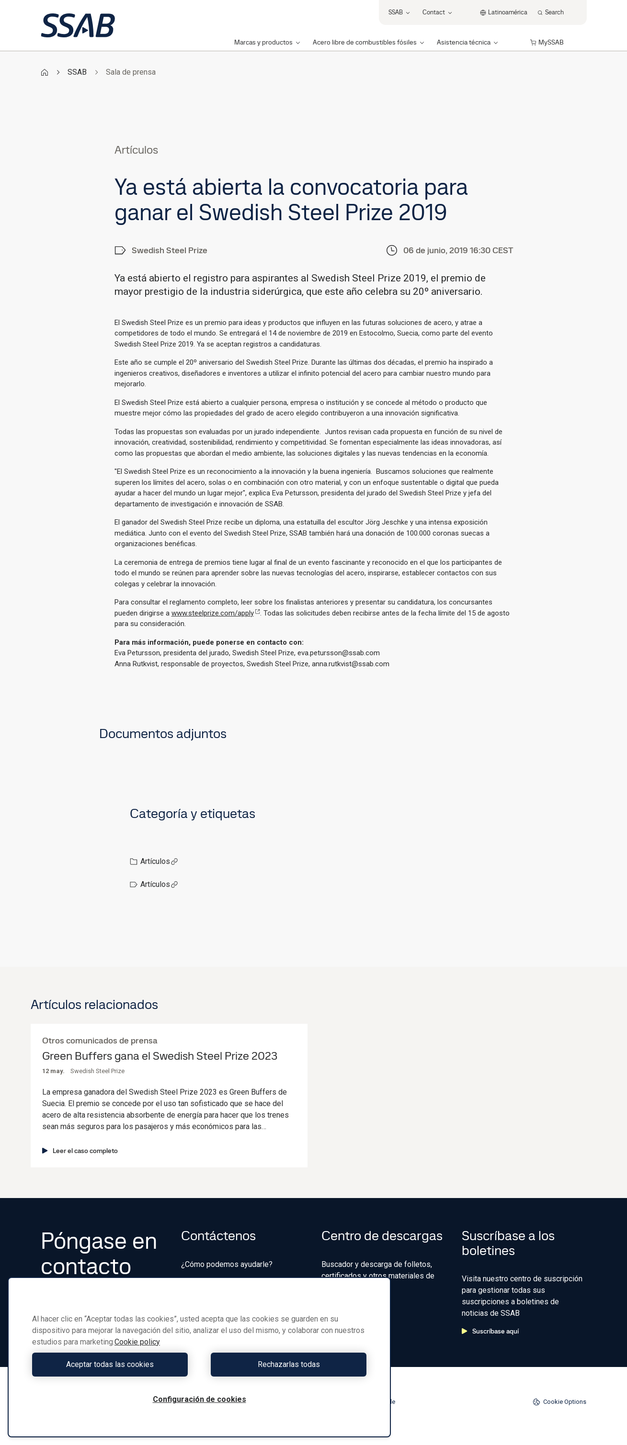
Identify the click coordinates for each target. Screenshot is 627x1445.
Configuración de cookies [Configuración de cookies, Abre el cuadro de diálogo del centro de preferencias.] (199, 1399)
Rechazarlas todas (285, 1364)
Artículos (159, 861)
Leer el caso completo (80, 1150)
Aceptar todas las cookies (113, 1364)
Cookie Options (559, 1402)
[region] (199, 1357)
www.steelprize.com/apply (215, 613)
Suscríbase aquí (490, 1331)
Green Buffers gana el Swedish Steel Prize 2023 (159, 1056)
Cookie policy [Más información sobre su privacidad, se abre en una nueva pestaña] (137, 1341)
